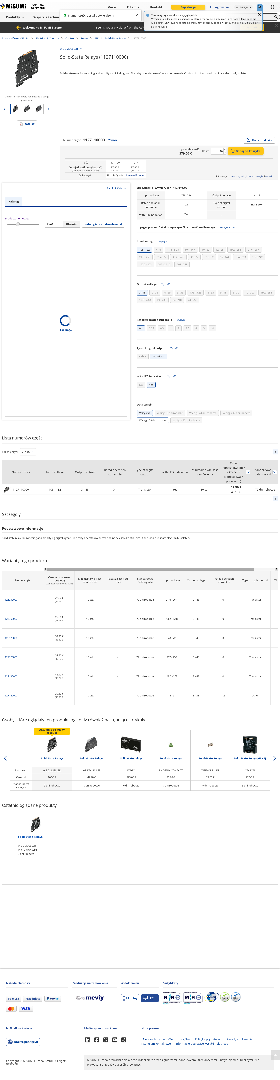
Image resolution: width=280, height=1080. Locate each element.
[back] (5, 758)
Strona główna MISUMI (15, 38)
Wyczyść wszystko (229, 227)
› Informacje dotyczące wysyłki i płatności (201, 1043)
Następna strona (48, 108)
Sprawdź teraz (135, 175)
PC (148, 998)
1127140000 (10, 695)
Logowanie (219, 7)
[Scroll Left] (45, 569)
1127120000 (10, 657)
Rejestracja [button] (188, 7)
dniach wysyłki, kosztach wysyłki (247, 176)
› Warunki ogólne (179, 1039)
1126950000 (10, 599)
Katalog (29, 124)
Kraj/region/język (26, 1042)
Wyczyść (112, 139)
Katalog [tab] (13, 201)
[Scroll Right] (276, 569)
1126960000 (10, 619)
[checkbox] (144, 250)
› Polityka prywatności (207, 1039)
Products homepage (17, 218)
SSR (96, 38)
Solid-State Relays (115, 38)
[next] (275, 758)
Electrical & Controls (47, 38)
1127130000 (10, 676)
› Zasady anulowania (239, 1039)
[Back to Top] (275, 1055)
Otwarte (71, 224)
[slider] (18, 224)
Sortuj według (248, 472)
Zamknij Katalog (116, 188)
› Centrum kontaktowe (156, 1043)
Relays (84, 38)
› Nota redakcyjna (153, 1039)
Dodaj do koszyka (245, 151)
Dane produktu (259, 140)
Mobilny (130, 998)
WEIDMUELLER (69, 49)
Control (69, 38)
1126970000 (10, 638)
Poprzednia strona (4, 108)
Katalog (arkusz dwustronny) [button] (103, 224)
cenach (269, 176)
